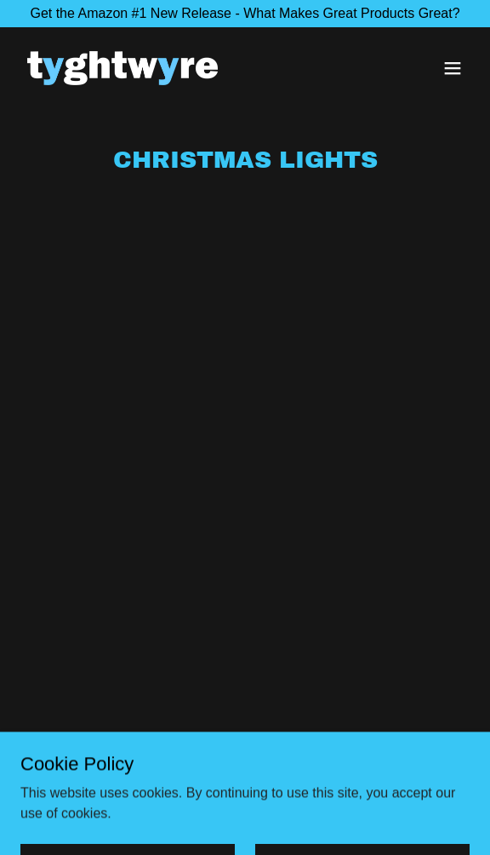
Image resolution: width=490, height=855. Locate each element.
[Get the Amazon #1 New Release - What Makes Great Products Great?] (245, 13)
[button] (453, 68)
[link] (122, 68)
